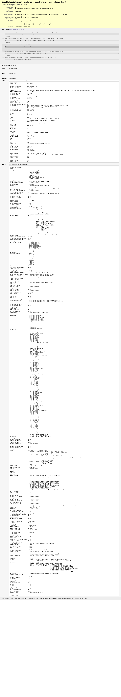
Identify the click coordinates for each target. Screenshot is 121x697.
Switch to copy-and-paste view (16, 30)
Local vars (8, 37)
